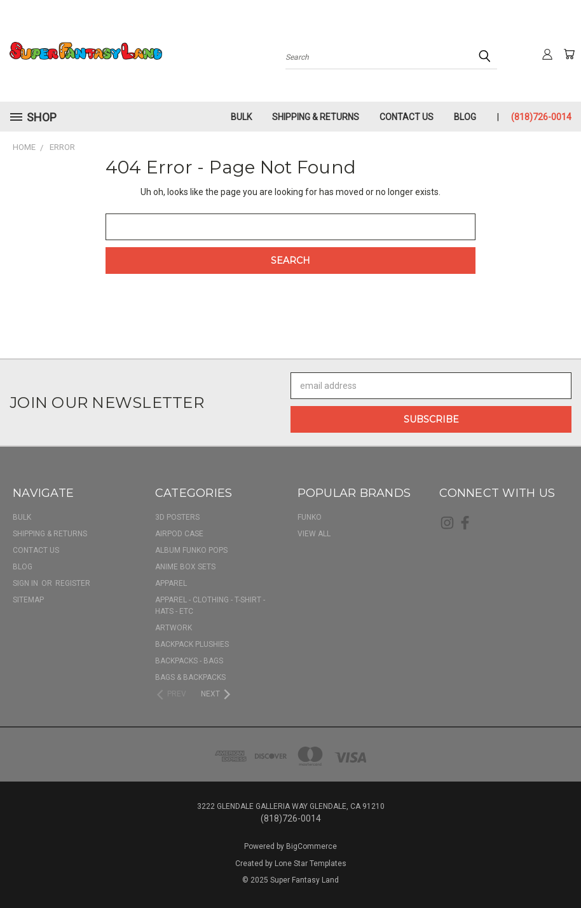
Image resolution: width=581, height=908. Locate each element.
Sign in (26, 583)
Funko (309, 517)
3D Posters (177, 517)
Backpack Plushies (192, 644)
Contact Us (406, 117)
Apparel (171, 583)
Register (72, 583)
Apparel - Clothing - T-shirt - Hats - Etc (210, 605)
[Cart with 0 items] (568, 54)
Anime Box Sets (185, 566)
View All (314, 533)
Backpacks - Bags (189, 660)
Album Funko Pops (191, 550)
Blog (465, 117)
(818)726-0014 (541, 117)
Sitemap (28, 599)
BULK (241, 117)
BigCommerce (311, 846)
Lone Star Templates (310, 863)
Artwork (173, 627)
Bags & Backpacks (190, 677)
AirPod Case (179, 533)
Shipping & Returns (315, 117)
